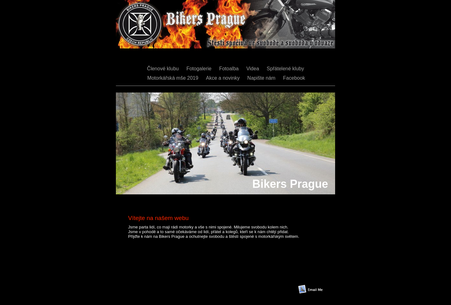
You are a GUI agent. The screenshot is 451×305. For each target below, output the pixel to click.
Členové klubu (163, 68)
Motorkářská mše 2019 (173, 78)
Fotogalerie (199, 68)
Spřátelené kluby (285, 68)
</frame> (209, 282)
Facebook (294, 78)
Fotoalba (229, 68)
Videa (253, 68)
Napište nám (262, 78)
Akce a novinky (223, 78)
